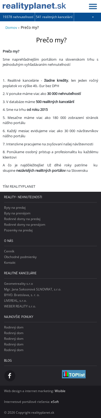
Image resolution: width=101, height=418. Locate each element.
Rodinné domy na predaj (22, 219)
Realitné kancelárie (20, 273)
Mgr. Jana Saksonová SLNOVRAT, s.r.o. (32, 289)
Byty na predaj (15, 207)
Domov (11, 27)
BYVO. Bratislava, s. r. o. (22, 295)
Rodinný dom (13, 327)
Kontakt (9, 262)
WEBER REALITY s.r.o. (20, 306)
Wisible (60, 391)
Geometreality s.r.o (18, 283)
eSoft (55, 401)
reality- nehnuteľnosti (23, 197)
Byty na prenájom (17, 213)
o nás (8, 241)
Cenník (9, 251)
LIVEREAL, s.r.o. (15, 300)
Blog (8, 360)
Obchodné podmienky (20, 257)
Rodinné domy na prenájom (24, 224)
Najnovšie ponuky (18, 317)
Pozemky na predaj (18, 230)
